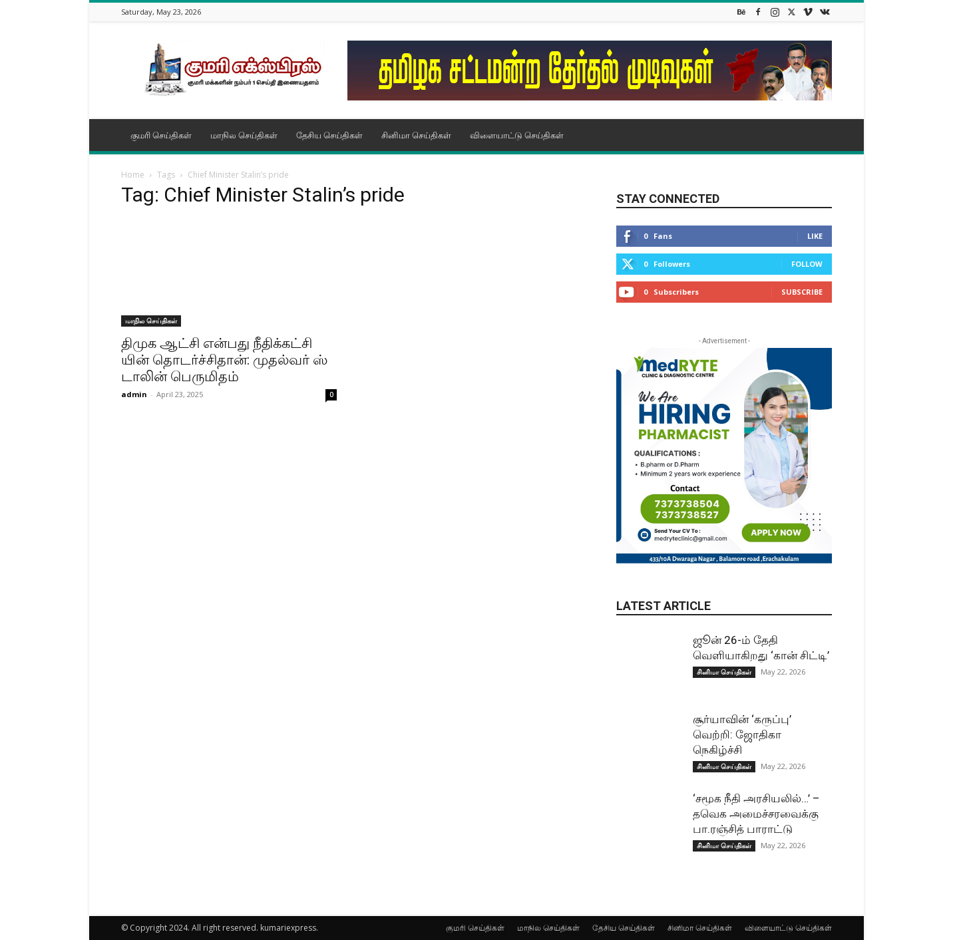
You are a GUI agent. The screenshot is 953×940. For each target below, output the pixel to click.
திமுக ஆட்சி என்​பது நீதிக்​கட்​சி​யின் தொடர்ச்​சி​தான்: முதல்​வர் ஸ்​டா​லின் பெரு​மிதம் (224, 360)
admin (134, 394)
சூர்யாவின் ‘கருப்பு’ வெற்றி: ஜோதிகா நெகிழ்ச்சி (742, 734)
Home (132, 174)
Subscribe (802, 292)
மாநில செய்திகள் (244, 135)
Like (815, 236)
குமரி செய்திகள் (161, 135)
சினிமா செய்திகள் (416, 135)
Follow (807, 264)
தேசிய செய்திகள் (329, 135)
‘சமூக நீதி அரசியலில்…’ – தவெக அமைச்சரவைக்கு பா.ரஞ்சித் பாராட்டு (756, 814)
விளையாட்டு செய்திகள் (517, 135)
